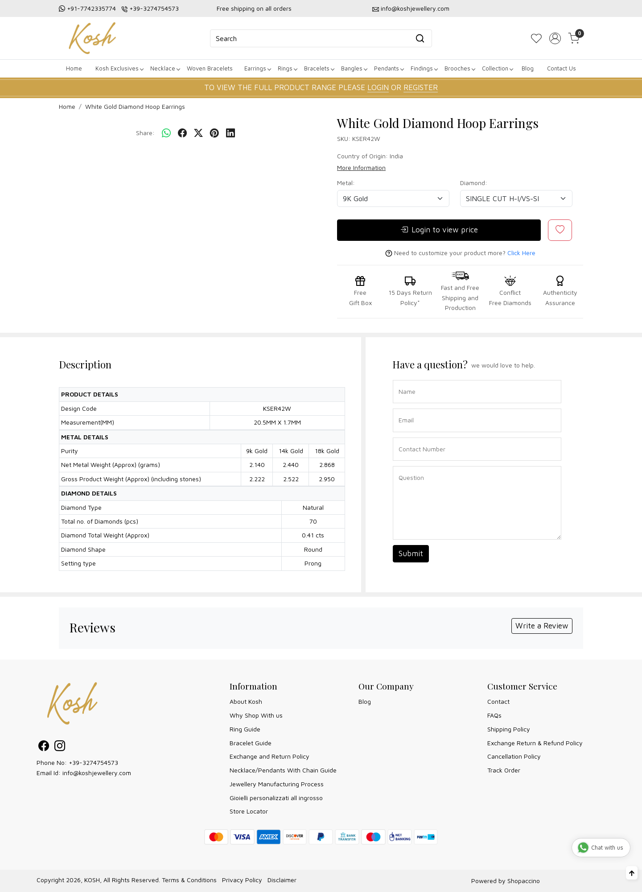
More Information (361, 167)
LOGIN (378, 87)
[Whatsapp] (166, 133)
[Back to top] (632, 873)
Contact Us (561, 68)
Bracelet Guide (251, 743)
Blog (528, 68)
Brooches (459, 68)
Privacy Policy (242, 880)
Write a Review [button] (541, 625)
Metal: (346, 182)
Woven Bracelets (210, 68)
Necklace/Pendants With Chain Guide (283, 770)
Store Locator (249, 811)
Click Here (521, 252)
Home (74, 68)
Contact (498, 701)
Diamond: (473, 182)
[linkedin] (230, 133)
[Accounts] (555, 38)
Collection (497, 68)
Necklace (165, 68)
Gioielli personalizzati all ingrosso (276, 797)
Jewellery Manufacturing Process (277, 784)
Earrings (257, 68)
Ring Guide (245, 729)
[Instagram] (60, 747)
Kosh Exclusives (119, 68)
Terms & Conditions (189, 880)
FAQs (494, 715)
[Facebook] (44, 747)
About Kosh (246, 701)
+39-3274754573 (154, 8)
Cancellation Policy (514, 756)
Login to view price (439, 230)
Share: (145, 132)
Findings (424, 68)
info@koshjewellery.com (415, 8)
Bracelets (319, 68)
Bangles (354, 68)
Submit (411, 553)
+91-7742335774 (91, 8)
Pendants (388, 68)
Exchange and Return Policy (269, 756)
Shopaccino (523, 880)
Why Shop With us (256, 715)
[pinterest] (214, 133)
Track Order (503, 770)
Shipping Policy (508, 729)
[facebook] (182, 133)
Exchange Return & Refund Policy (535, 743)
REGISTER (420, 87)
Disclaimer (282, 880)
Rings (287, 68)
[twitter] (198, 133)
